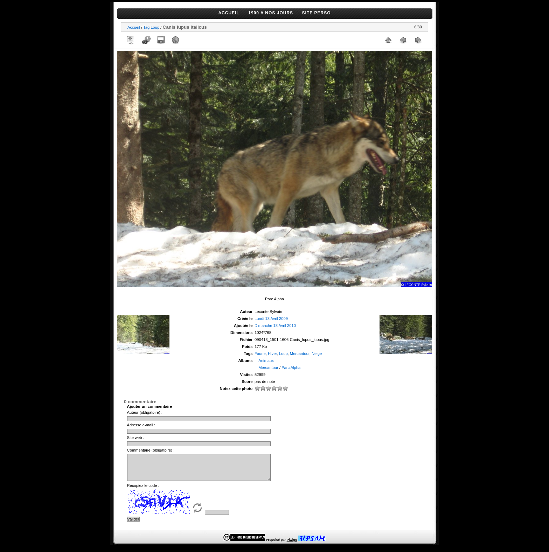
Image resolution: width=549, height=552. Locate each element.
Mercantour (300, 353)
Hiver (272, 353)
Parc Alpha (291, 367)
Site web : (135, 437)
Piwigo (292, 545)
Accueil (133, 27)
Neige (317, 353)
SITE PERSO (316, 13)
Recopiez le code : (143, 491)
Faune (260, 353)
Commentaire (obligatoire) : (151, 450)
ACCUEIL (228, 13)
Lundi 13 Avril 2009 (271, 318)
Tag (146, 27)
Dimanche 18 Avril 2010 (275, 325)
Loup (155, 27)
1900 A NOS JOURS (270, 13)
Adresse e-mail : (141, 425)
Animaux (266, 360)
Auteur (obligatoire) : (144, 412)
